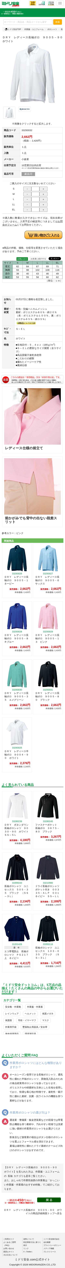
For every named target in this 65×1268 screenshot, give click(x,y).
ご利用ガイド (8, 1239)
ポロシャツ (52, 29)
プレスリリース (49, 1252)
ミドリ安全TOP (13, 29)
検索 (57, 22)
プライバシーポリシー (52, 1245)
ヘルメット (30, 1013)
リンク (26, 1248)
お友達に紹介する (38, 259)
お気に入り (22, 259)
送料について (28, 1239)
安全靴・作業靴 (13, 1007)
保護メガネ (47, 1013)
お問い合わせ (8, 1248)
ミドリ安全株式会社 (51, 1239)
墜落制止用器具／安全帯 (35, 1027)
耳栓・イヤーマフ (27, 1020)
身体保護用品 (12, 1033)
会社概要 (47, 1242)
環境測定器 (30, 1033)
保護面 (8, 1020)
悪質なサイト (8, 1252)
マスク (45, 1020)
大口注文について (10, 1255)
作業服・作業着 (35, 1007)
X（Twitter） (28, 1252)
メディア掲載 (48, 1248)
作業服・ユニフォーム (34, 29)
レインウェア (12, 1013)
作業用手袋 (10, 1027)
